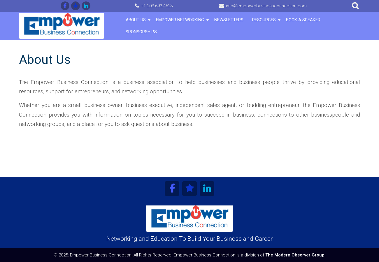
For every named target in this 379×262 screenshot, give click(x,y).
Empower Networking (180, 19)
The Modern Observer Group (294, 255)
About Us (136, 19)
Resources (264, 19)
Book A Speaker (303, 19)
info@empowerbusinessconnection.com (266, 5)
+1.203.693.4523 (157, 5)
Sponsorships (141, 31)
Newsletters (228, 19)
